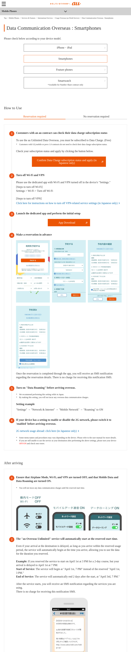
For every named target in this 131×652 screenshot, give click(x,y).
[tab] (35, 116)
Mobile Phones (9, 11)
